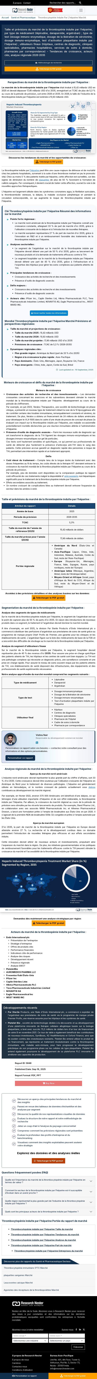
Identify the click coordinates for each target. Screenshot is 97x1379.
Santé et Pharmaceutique (23, 17)
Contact (26, 3)
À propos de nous (20, 1359)
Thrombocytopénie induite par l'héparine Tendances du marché (45, 1234)
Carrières (16, 1363)
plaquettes (44, 179)
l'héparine (34, 170)
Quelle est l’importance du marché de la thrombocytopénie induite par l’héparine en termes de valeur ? (45, 1181)
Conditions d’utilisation (22, 1370)
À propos (17, 3)
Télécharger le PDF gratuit (48, 69)
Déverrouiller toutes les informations (49, 313)
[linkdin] (80, 1329)
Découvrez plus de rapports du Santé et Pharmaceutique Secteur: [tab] (37, 1261)
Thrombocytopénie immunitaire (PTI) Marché (26, 1268)
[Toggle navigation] (81, 10)
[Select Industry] (30, 1340)
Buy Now (48, 1083)
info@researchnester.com (62, 1368)
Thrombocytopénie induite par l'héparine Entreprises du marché (48, 1251)
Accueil (5, 17)
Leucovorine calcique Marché (18, 1282)
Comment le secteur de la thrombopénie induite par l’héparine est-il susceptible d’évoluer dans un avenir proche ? (43, 1191)
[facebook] (76, 1329)
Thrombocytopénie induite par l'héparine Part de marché (41, 1245)
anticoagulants (71, 476)
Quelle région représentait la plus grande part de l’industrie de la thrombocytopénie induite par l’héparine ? (45, 1202)
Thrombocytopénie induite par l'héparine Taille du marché (42, 1229)
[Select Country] (67, 1340)
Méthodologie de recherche (48, 63)
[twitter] (84, 1329)
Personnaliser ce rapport (20, 758)
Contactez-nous (19, 1366)
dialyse (92, 787)
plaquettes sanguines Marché (18, 1275)
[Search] (80, 3)
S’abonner (78, 1347)
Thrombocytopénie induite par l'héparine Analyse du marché (43, 1240)
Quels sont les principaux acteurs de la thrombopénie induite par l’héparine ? (42, 1211)
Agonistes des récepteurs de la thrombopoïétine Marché (31, 1290)
